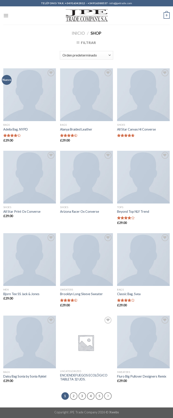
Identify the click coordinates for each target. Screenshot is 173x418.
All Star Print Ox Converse (22, 211)
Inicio (78, 33)
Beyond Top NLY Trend (133, 211)
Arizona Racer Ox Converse (79, 211)
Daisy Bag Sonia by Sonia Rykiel (24, 376)
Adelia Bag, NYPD (15, 129)
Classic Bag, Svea (129, 294)
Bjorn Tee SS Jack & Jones (21, 294)
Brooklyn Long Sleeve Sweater (81, 294)
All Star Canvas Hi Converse (136, 129)
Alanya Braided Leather (76, 129)
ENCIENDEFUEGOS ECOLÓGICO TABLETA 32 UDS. (83, 377)
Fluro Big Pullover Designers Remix (141, 376)
